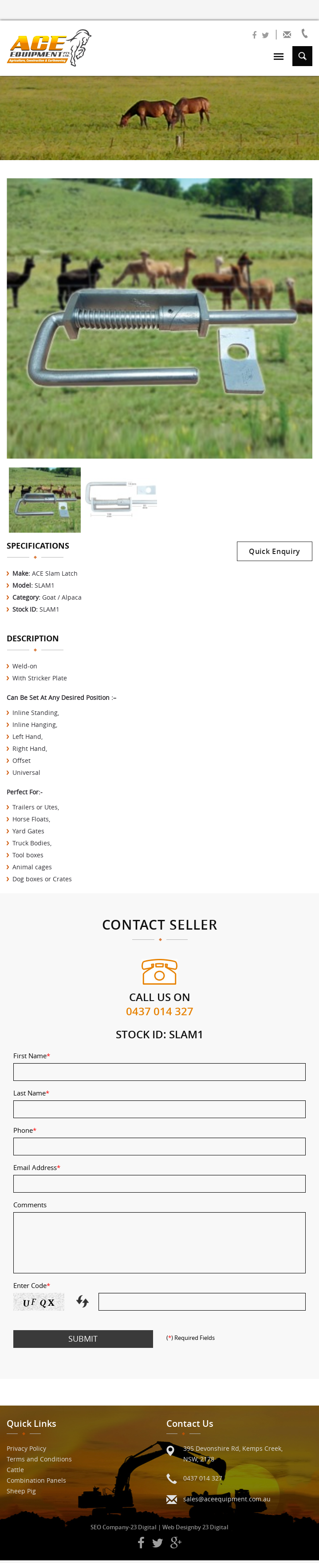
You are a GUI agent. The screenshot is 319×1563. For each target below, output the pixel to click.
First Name (31, 1058)
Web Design (178, 1530)
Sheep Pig (21, 1493)
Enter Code (31, 1288)
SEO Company (110, 1530)
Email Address (36, 1170)
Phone (24, 1132)
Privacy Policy (26, 1451)
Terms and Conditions (39, 1461)
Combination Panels (36, 1483)
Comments (30, 1207)
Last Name (31, 1095)
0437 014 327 (159, 1014)
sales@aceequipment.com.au (227, 1501)
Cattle (15, 1472)
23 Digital (143, 1530)
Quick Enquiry (274, 554)
